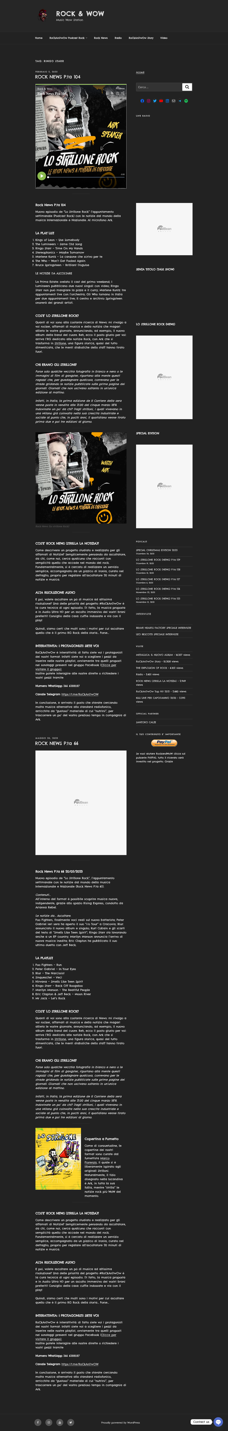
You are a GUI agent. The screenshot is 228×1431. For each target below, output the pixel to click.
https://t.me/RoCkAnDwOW (80, 694)
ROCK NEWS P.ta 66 (56, 743)
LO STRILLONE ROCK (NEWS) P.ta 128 (158, 569)
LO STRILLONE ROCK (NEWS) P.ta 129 (158, 559)
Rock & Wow (80, 14)
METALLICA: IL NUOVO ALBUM (154, 654)
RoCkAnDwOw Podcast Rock (69, 38)
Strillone (60, 343)
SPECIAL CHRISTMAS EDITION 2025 (157, 550)
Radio (118, 38)
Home (38, 38)
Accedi (140, 72)
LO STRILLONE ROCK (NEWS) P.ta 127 (158, 579)
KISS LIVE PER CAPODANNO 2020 (156, 697)
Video (163, 38)
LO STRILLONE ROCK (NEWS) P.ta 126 (158, 588)
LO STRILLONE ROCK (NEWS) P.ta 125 (158, 598)
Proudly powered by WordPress (120, 1422)
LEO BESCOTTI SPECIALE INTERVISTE (157, 634)
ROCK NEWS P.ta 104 (57, 77)
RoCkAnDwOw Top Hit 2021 (153, 691)
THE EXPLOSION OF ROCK (151, 668)
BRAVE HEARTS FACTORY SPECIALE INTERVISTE (163, 627)
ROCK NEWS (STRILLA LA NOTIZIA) (156, 681)
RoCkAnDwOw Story (141, 38)
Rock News (101, 38)
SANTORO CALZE (146, 722)
